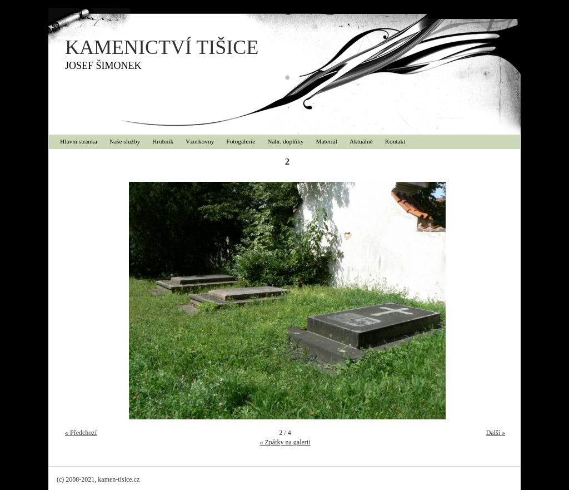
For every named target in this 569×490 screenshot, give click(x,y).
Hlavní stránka (78, 141)
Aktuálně (361, 141)
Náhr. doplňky (285, 141)
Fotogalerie (240, 141)
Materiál (326, 141)
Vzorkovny (200, 141)
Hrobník (162, 141)
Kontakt (395, 141)
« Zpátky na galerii (285, 442)
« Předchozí (81, 433)
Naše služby (124, 141)
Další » (495, 433)
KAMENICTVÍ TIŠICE (161, 47)
